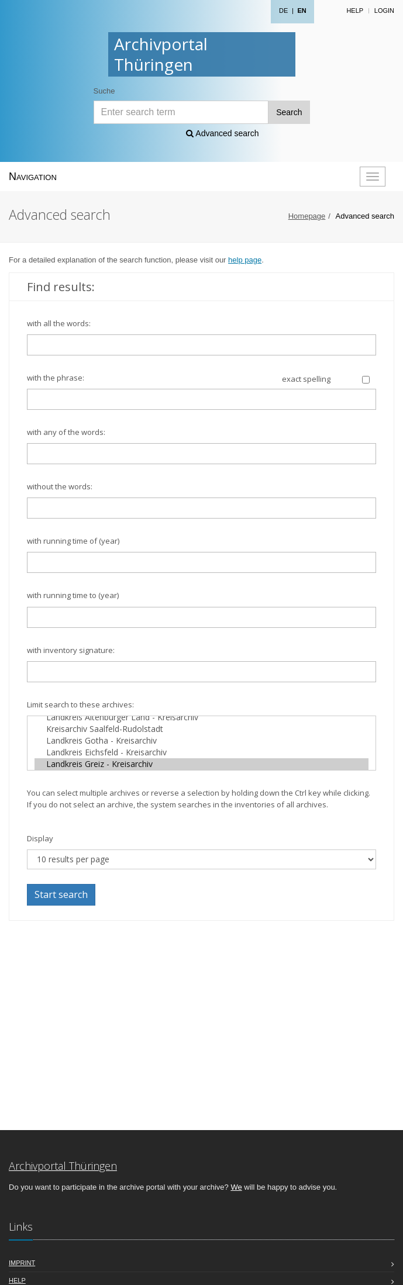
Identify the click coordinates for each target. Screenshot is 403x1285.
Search (289, 112)
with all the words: (59, 323)
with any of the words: (66, 432)
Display (40, 838)
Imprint (22, 1262)
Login (384, 10)
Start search (61, 894)
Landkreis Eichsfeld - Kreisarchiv (201, 752)
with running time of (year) (73, 541)
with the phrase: (55, 377)
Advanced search (222, 133)
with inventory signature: (71, 650)
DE (283, 10)
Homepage (307, 216)
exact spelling (306, 379)
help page (244, 259)
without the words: (59, 486)
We (236, 1187)
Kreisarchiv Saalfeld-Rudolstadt (201, 729)
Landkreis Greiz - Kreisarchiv (201, 764)
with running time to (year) (73, 595)
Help (354, 10)
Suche (104, 91)
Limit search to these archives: (80, 704)
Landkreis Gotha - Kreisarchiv (201, 741)
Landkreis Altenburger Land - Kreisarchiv (201, 717)
